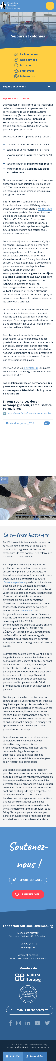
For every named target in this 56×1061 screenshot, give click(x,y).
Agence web (37, 1047)
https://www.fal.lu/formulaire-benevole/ (29, 413)
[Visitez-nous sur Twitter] (47, 1023)
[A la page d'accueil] (10, 5)
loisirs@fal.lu (45, 208)
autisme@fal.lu (28, 947)
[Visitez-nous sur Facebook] (10, 1023)
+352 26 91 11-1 (28, 944)
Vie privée (26, 1047)
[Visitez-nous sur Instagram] (18, 1023)
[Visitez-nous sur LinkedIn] (27, 1023)
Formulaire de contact (32, 1010)
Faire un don (30, 894)
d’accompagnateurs (14, 582)
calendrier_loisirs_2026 (28, 423)
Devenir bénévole (31, 880)
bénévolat (27, 610)
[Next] (49, 498)
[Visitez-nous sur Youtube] (37, 1023)
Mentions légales (14, 1047)
